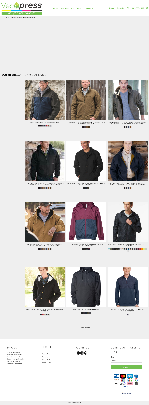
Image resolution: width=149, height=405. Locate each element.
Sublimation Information (14, 354)
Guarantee (45, 357)
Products (13, 17)
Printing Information (13, 352)
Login (111, 8)
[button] (128, 8)
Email (112, 357)
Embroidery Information (14, 357)
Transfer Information (13, 361)
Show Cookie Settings (74, 402)
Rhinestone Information (14, 364)
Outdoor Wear (21, 17)
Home (7, 17)
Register (121, 8)
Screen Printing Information (15, 359)
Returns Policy (46, 354)
